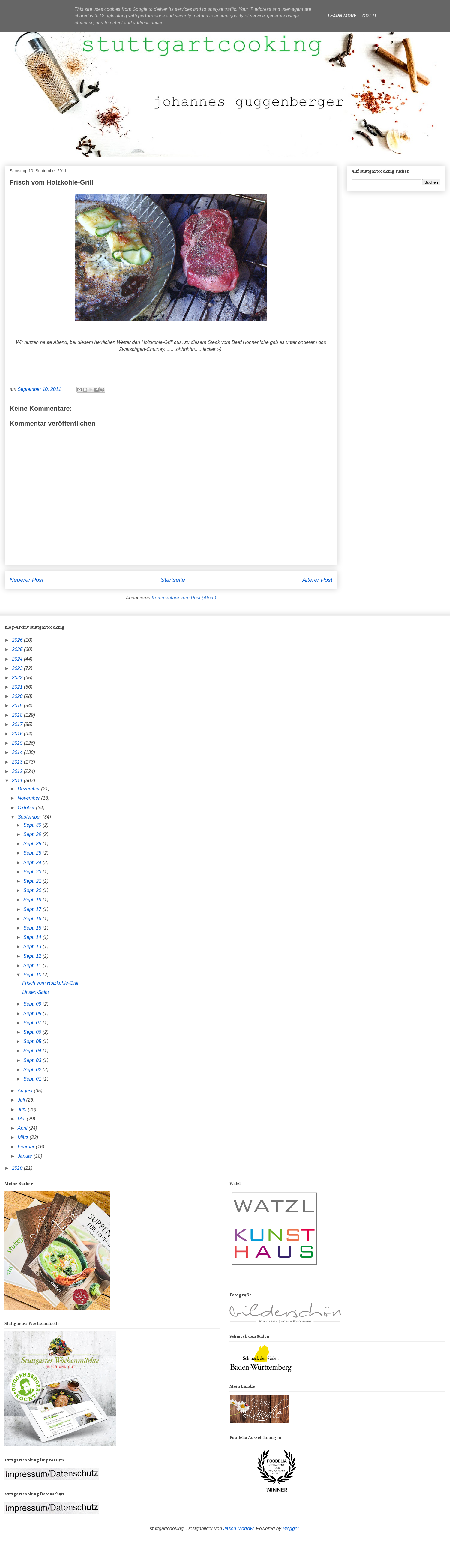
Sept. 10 (33, 974)
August (26, 1090)
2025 (18, 649)
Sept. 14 (33, 937)
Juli (22, 1099)
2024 (18, 659)
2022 (18, 677)
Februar (27, 1146)
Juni (23, 1109)
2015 (18, 743)
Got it (369, 16)
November (29, 798)
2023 (18, 668)
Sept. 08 (33, 1013)
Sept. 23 (33, 871)
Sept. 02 (33, 1069)
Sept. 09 (33, 1003)
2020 (18, 696)
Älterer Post (317, 580)
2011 (18, 780)
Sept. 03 (33, 1060)
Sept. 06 (33, 1032)
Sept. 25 (33, 852)
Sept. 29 (33, 834)
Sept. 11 (33, 965)
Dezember (29, 788)
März (24, 1137)
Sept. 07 (33, 1022)
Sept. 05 (33, 1041)
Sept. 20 (33, 890)
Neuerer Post (27, 580)
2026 (18, 640)
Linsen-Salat (35, 992)
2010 (18, 1168)
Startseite (173, 580)
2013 (18, 761)
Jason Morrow (239, 1528)
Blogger (291, 1528)
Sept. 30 (33, 825)
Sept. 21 (33, 881)
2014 (18, 752)
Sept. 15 (33, 927)
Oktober (27, 807)
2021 (18, 686)
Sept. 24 (33, 862)
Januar (26, 1156)
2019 (18, 705)
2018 (18, 715)
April (23, 1128)
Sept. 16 (33, 918)
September (30, 816)
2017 (18, 724)
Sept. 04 (33, 1050)
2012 (18, 771)
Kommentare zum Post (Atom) (184, 597)
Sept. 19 (33, 899)
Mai (22, 1118)
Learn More (342, 16)
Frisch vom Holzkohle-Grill (50, 982)
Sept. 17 (33, 909)
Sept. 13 (33, 946)
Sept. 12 (33, 956)
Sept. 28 (33, 843)
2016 (18, 733)
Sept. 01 (33, 1078)
